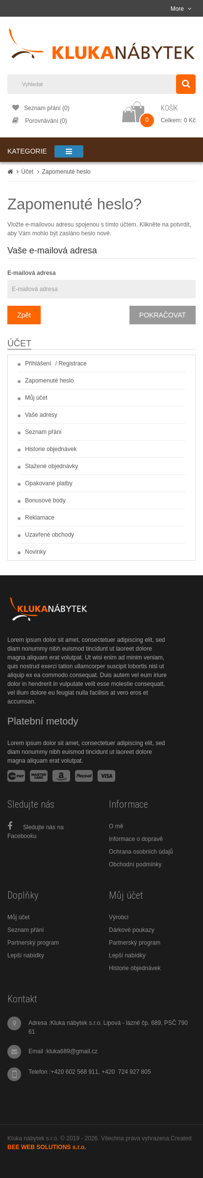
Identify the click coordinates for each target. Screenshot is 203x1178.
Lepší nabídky (25, 955)
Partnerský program (33, 942)
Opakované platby (49, 483)
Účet (27, 171)
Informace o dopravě (136, 839)
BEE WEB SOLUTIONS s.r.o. (46, 1147)
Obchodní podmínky (135, 864)
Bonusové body (45, 500)
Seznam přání (43, 432)
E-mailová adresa (31, 273)
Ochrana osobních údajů (141, 851)
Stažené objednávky (51, 466)
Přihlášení (38, 363)
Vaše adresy (41, 414)
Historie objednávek (50, 449)
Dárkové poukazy (131, 930)
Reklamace (39, 517)
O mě (116, 826)
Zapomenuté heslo (66, 171)
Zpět (24, 315)
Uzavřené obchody (49, 534)
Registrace (72, 363)
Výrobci (118, 917)
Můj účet (36, 397)
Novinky (35, 551)
